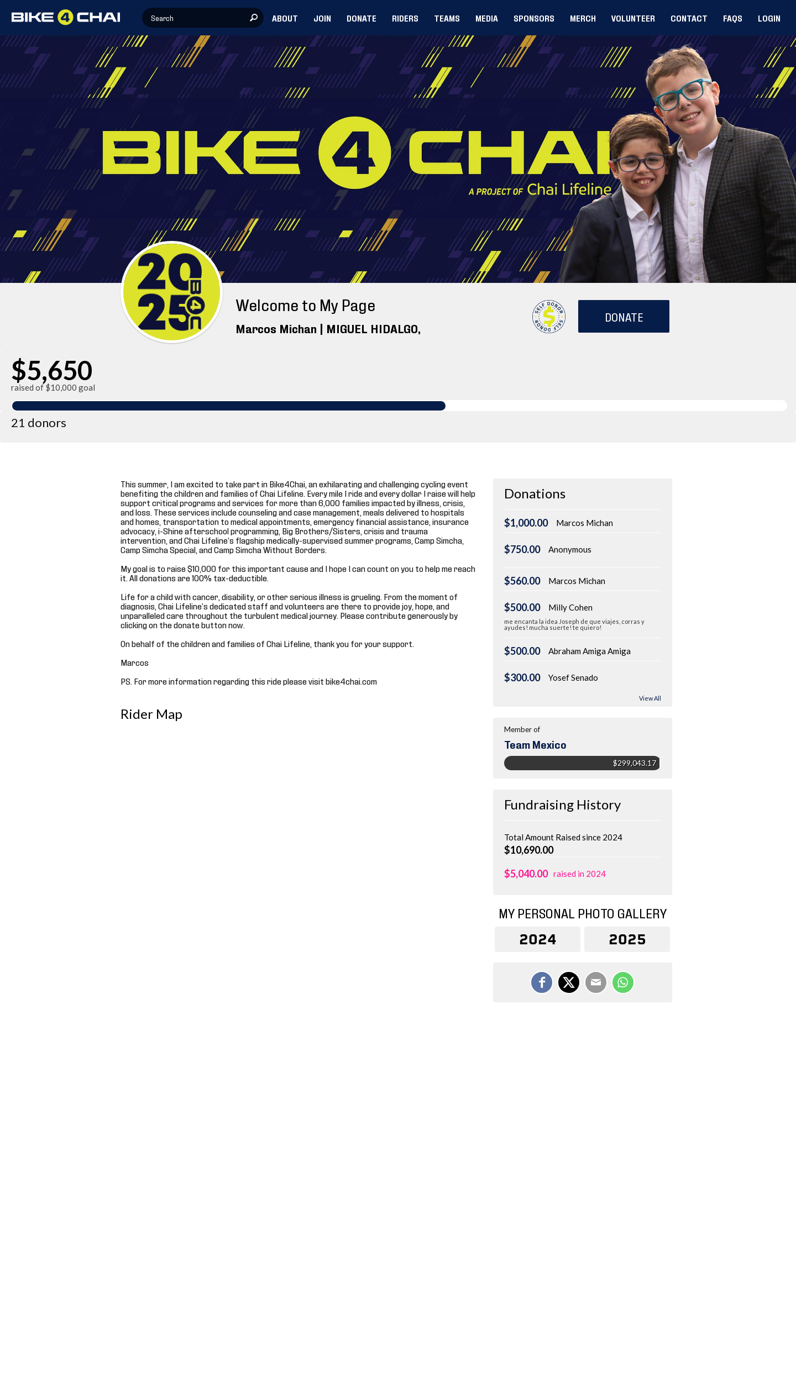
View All (650, 698)
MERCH (583, 18)
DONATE (361, 18)
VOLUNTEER (633, 18)
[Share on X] (568, 982)
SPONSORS (534, 18)
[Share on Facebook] (541, 982)
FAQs (732, 18)
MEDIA (486, 18)
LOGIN (769, 18)
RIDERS (405, 18)
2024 (538, 939)
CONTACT (689, 18)
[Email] (596, 982)
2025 (627, 939)
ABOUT (285, 18)
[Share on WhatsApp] (623, 982)
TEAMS (447, 18)
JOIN (322, 18)
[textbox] (203, 18)
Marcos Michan (584, 523)
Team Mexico (535, 743)
